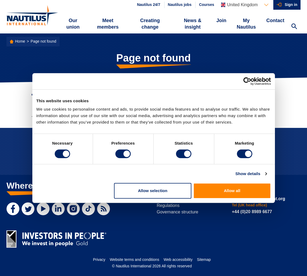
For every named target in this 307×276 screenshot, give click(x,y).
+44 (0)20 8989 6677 (252, 211)
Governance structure (177, 212)
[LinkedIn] (58, 208)
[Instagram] (73, 208)
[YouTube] (43, 208)
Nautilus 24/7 (148, 4)
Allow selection (152, 190)
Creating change (150, 24)
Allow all (232, 190)
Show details (247, 173)
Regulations (168, 205)
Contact (275, 20)
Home (20, 41)
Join (221, 20)
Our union (73, 24)
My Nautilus (246, 24)
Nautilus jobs (180, 4)
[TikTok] (88, 208)
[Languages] (245, 5)
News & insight (192, 24)
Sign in (291, 4)
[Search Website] (294, 27)
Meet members (108, 24)
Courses (206, 4)
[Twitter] (28, 208)
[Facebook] (12, 208)
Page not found (43, 41)
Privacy (99, 259)
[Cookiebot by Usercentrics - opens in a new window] (247, 81)
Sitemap (204, 259)
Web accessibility (178, 259)
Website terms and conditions (134, 259)
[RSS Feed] (103, 208)
